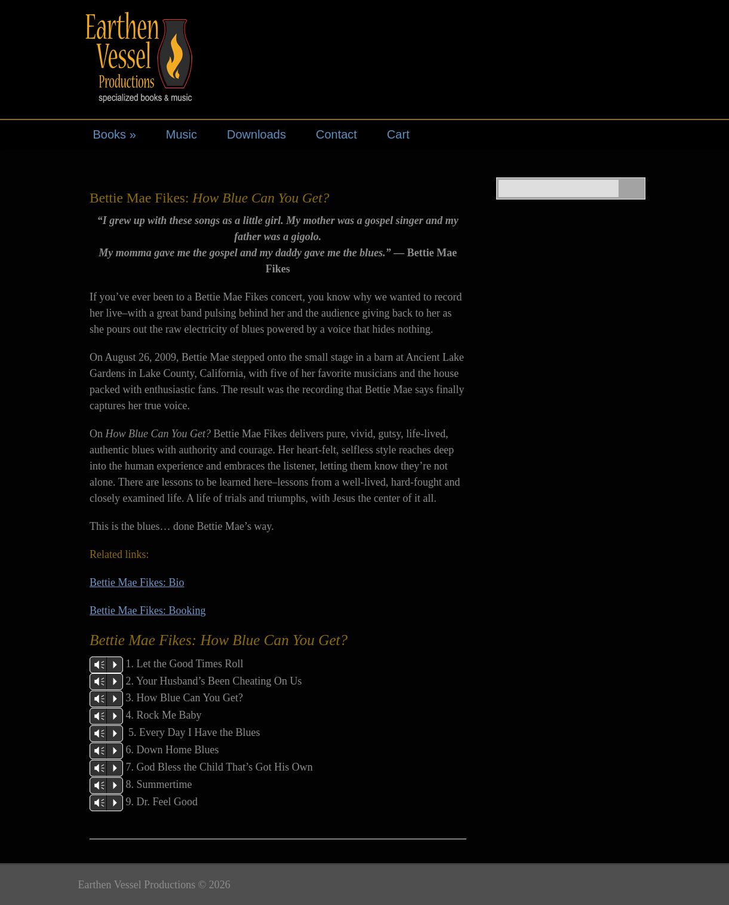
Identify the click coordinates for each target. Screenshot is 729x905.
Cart (398, 134)
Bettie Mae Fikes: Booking (147, 610)
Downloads (256, 134)
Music (181, 134)
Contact (336, 134)
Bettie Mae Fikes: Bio (137, 582)
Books (114, 134)
